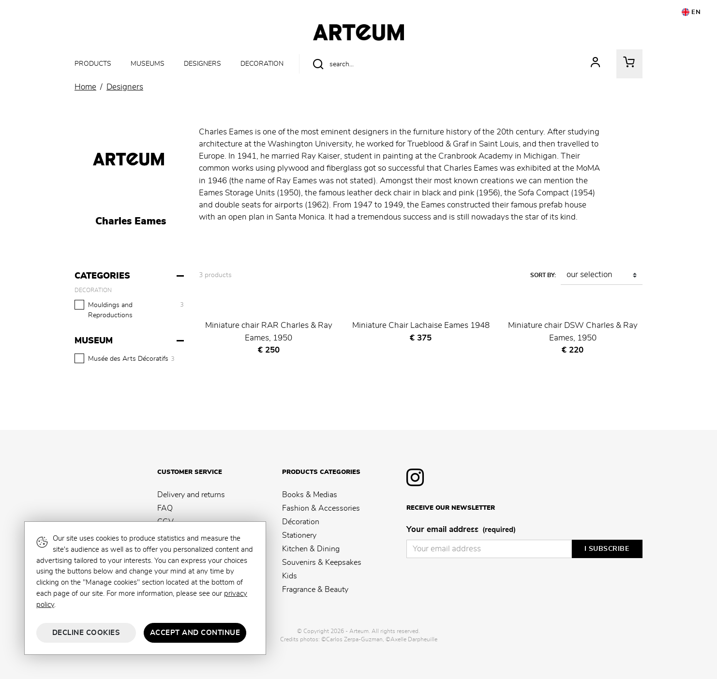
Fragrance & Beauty (315, 589)
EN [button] (691, 12)
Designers (202, 63)
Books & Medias (309, 495)
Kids (289, 576)
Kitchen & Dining (311, 549)
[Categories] (130, 276)
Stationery (299, 535)
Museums (147, 63)
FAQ (165, 508)
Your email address (461, 530)
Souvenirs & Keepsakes (321, 562)
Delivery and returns (191, 495)
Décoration (300, 522)
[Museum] (130, 341)
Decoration (262, 63)
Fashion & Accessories (321, 508)
